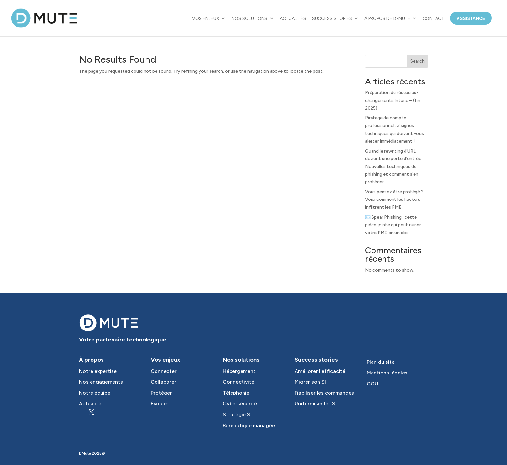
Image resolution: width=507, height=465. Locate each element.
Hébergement (239, 371)
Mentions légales (387, 373)
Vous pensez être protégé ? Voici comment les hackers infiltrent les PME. (394, 199)
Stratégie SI (237, 414)
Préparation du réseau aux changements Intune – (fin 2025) (392, 100)
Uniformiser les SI (316, 403)
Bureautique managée (249, 425)
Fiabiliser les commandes (324, 393)
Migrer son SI (310, 382)
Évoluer (159, 403)
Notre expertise (98, 371)
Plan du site (380, 362)
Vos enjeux (205, 18)
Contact (433, 18)
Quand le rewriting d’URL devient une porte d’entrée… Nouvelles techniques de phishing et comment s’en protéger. (394, 166)
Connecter (164, 371)
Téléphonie (236, 393)
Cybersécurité (240, 403)
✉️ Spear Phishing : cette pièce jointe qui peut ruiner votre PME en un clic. (393, 224)
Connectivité (238, 382)
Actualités (293, 18)
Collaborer (163, 382)
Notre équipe (94, 393)
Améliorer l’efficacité (320, 371)
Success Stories (332, 18)
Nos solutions (249, 18)
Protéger (161, 393)
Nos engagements (101, 382)
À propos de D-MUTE (387, 18)
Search (417, 61)
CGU (372, 384)
